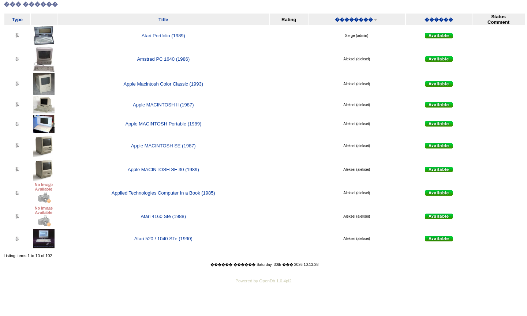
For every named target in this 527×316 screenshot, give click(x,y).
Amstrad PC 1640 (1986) (163, 59)
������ (439, 19)
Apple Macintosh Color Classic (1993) (163, 84)
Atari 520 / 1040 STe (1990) (163, 238)
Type (17, 19)
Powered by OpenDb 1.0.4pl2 (263, 280)
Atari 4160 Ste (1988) (163, 216)
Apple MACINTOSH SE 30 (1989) (163, 169)
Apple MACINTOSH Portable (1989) (163, 124)
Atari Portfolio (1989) (163, 35)
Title (163, 19)
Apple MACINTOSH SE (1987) (163, 145)
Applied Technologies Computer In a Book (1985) (163, 193)
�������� (354, 19)
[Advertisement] (263, 305)
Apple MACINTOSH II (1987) (163, 105)
